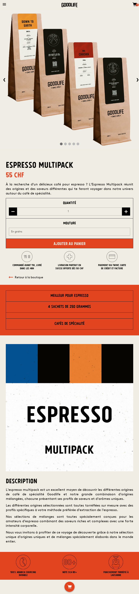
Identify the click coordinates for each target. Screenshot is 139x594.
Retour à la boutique (26, 277)
